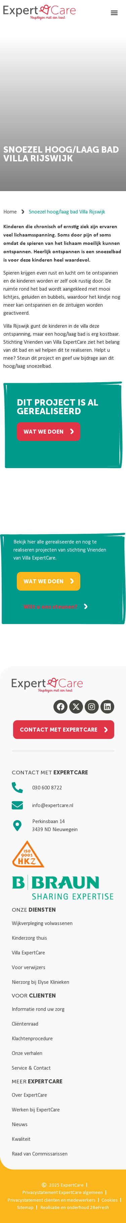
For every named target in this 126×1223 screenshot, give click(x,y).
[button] (114, 12)
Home (10, 211)
